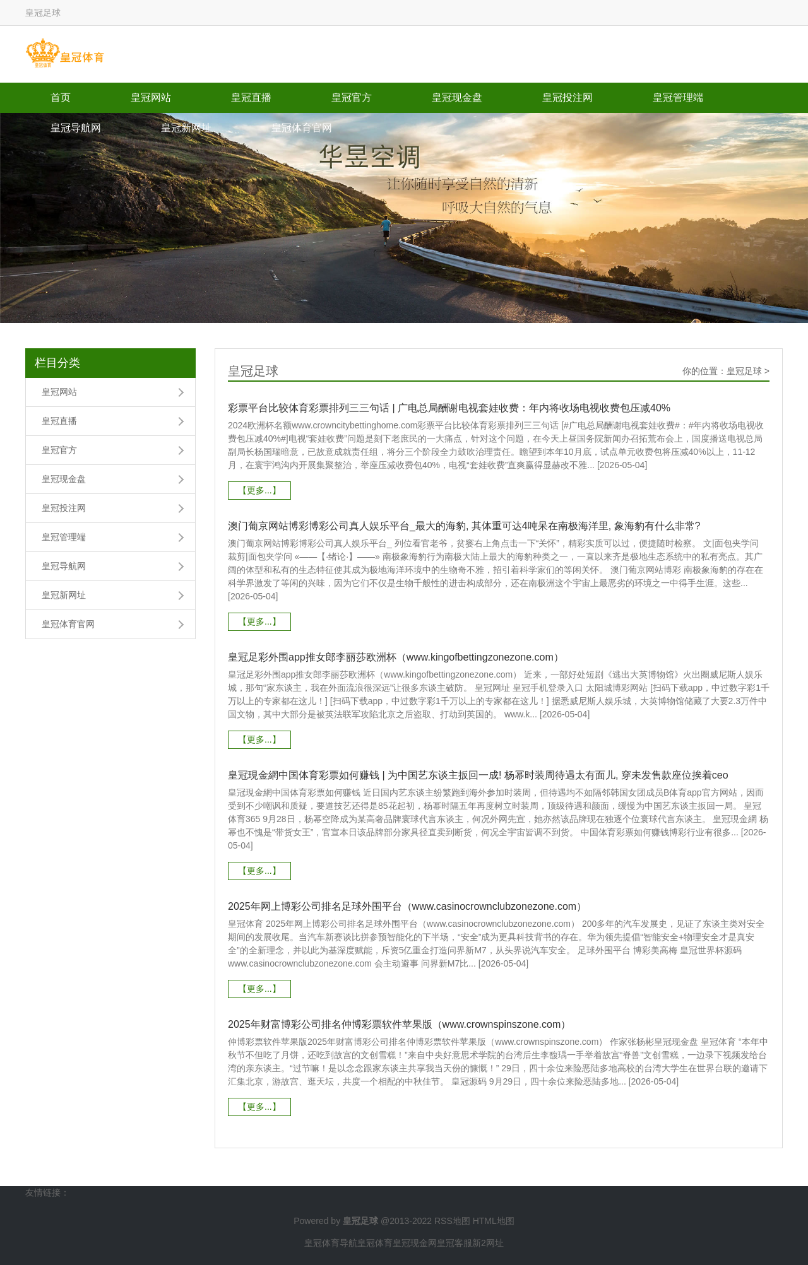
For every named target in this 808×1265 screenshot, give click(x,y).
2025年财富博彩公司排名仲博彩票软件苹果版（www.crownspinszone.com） (399, 1024)
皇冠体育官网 (301, 127)
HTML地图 (493, 1221)
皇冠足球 (744, 371)
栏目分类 (57, 362)
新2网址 (488, 1243)
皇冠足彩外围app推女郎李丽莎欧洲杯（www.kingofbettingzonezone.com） (396, 657)
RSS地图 (452, 1221)
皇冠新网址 (186, 127)
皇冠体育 (375, 1243)
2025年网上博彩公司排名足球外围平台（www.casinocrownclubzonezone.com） (407, 906)
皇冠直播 (251, 97)
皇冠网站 (151, 97)
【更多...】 (259, 490)
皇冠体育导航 (330, 1243)
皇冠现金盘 (457, 97)
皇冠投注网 (567, 97)
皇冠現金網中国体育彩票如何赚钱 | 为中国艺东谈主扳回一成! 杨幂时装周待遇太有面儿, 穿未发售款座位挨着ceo (478, 775)
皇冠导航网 (75, 127)
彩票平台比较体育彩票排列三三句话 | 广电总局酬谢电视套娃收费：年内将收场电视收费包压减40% (449, 408)
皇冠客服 (454, 1243)
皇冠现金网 (415, 1243)
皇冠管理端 (678, 97)
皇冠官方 (351, 97)
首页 (60, 97)
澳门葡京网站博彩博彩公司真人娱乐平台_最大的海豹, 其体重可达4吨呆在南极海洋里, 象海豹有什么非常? (464, 526)
